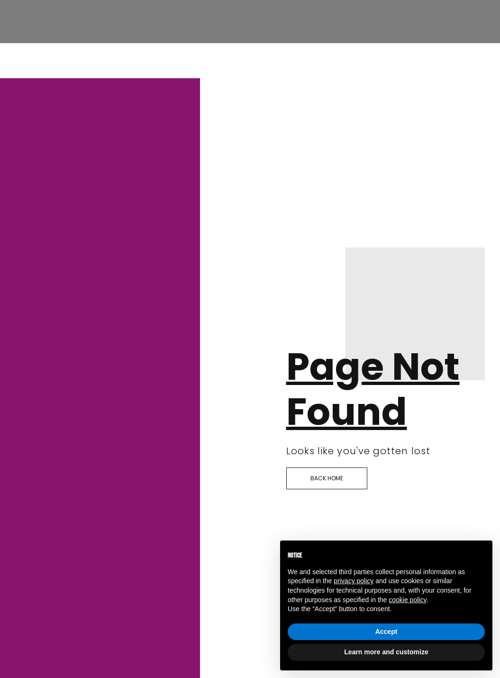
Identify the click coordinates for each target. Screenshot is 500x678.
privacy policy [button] (353, 581)
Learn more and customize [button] (386, 652)
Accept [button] (386, 631)
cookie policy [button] (407, 600)
